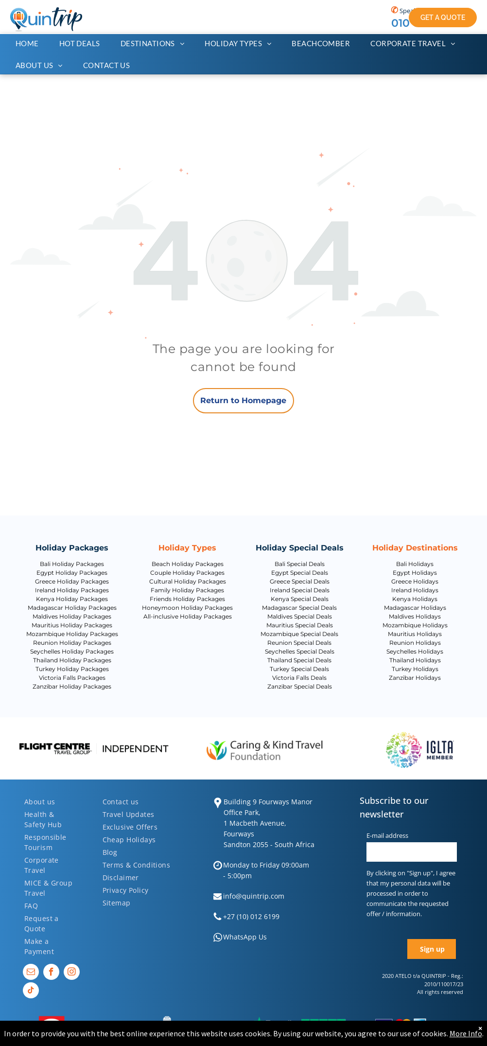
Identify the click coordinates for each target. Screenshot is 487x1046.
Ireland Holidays (414, 590)
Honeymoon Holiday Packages (187, 607)
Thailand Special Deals (299, 660)
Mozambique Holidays (415, 625)
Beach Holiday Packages (188, 563)
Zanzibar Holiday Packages (72, 686)
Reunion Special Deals (299, 642)
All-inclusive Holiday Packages (187, 616)
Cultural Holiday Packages (187, 581)
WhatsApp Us (245, 936)
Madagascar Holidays (415, 607)
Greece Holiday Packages (72, 581)
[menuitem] (32, 43)
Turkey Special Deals (299, 669)
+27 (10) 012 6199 (251, 916)
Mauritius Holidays (415, 634)
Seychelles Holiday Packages (72, 651)
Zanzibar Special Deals (299, 686)
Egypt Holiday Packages (71, 572)
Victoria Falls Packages (72, 677)
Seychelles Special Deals (299, 651)
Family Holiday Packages (187, 590)
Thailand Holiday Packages (72, 660)
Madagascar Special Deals (299, 607)
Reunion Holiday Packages (72, 642)
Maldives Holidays (415, 616)
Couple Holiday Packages (187, 572)
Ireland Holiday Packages (72, 590)
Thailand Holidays (415, 660)
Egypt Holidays (415, 572)
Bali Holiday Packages (72, 563)
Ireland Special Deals (300, 590)
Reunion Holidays (415, 642)
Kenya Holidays (414, 599)
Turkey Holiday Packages (72, 669)
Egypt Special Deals (299, 572)
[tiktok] (31, 991)
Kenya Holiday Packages (72, 599)
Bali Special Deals (300, 563)
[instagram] (72, 973)
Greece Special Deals (300, 581)
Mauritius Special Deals (299, 625)
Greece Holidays (414, 581)
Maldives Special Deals (299, 616)
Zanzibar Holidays (415, 677)
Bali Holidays (415, 563)
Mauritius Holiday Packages (72, 625)
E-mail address (387, 835)
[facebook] (51, 973)
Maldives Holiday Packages (72, 616)
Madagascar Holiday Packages (72, 607)
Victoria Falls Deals (299, 677)
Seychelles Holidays (414, 651)
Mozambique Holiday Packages (72, 634)
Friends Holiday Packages (187, 599)
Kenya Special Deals (300, 599)
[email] (31, 973)
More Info (466, 1033)
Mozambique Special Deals (299, 634)
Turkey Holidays (415, 669)
